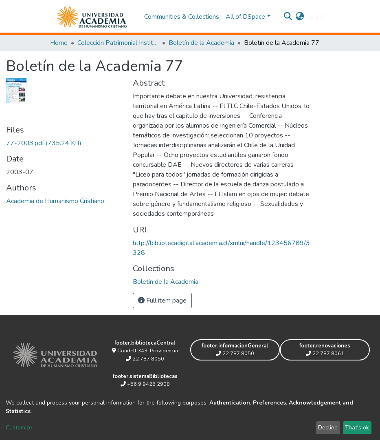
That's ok (357, 427)
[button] (299, 17)
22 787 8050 (145, 359)
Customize (19, 427)
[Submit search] (288, 17)
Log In (316, 16)
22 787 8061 (325, 353)
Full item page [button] (162, 300)
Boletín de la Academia (201, 42)
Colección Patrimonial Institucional (118, 42)
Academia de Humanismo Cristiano (55, 201)
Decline (328, 427)
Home (59, 42)
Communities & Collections (181, 16)
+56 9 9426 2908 (145, 384)
